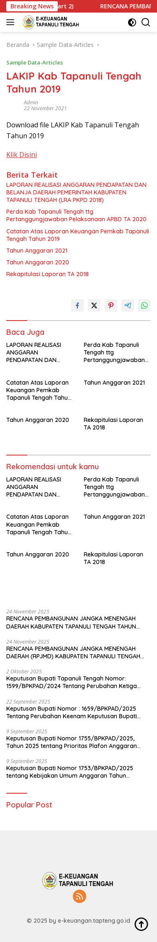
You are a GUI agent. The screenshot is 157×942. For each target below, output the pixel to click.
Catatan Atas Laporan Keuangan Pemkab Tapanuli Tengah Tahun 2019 (77, 235)
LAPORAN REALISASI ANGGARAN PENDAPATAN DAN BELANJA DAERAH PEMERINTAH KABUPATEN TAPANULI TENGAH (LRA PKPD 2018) (76, 192)
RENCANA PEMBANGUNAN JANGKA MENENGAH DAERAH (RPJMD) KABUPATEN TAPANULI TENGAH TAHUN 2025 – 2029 (73, 652)
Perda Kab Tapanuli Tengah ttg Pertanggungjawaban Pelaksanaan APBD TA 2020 (76, 215)
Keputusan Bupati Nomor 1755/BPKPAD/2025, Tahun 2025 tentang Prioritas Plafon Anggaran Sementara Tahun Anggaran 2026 (71, 742)
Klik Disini (21, 154)
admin (31, 102)
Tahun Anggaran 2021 (36, 250)
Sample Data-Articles (34, 62)
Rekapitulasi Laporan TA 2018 (47, 274)
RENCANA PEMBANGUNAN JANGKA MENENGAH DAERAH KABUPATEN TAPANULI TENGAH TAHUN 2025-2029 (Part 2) (71, 622)
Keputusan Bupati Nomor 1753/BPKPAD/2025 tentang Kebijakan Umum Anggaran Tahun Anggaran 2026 (69, 771)
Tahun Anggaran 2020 (37, 262)
